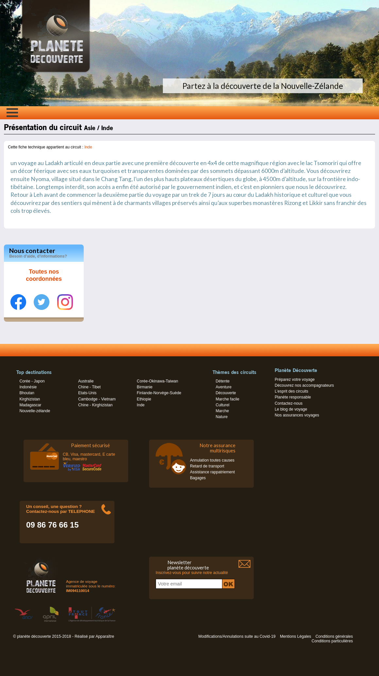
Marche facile (227, 399)
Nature (221, 416)
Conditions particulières (332, 641)
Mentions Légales (295, 636)
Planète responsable (293, 397)
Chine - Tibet (89, 387)
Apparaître (104, 636)
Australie (86, 381)
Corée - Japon (31, 381)
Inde (88, 147)
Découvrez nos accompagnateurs (304, 385)
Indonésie (28, 387)
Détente (222, 381)
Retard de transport (207, 466)
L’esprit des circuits (291, 391)
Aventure (223, 387)
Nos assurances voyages (297, 415)
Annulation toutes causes (212, 460)
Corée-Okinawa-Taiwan (157, 381)
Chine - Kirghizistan (95, 405)
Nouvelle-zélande (34, 411)
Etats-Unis (87, 393)
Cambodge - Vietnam (97, 399)
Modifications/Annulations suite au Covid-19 (237, 636)
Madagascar (30, 405)
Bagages (198, 478)
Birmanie (144, 387)
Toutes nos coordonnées (44, 275)
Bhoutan (26, 393)
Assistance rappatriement (212, 472)
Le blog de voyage (291, 409)
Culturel (222, 405)
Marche (222, 411)
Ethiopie (144, 399)
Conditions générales (334, 636)
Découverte (225, 393)
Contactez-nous (288, 403)
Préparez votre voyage (295, 379)
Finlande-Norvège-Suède (159, 393)
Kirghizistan (29, 399)
